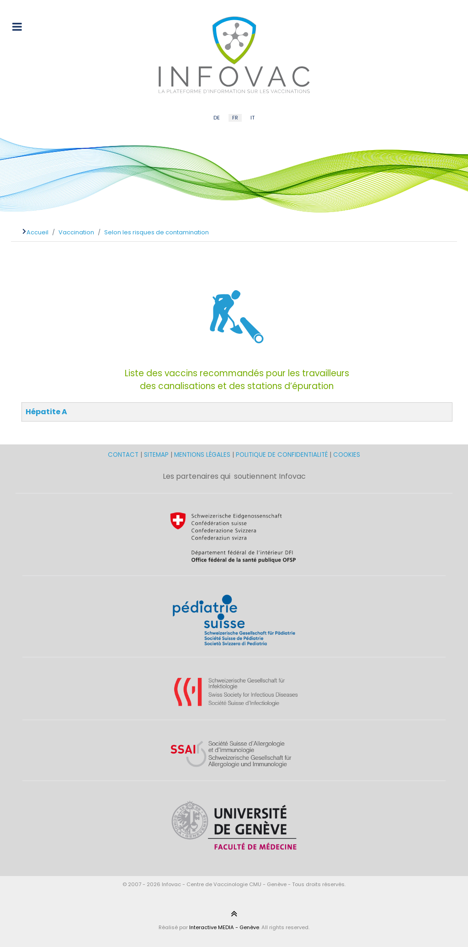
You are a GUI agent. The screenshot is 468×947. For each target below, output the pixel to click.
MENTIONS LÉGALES (202, 454)
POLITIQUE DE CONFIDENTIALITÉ (282, 454)
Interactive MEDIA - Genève (224, 927)
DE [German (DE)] (216, 117)
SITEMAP (157, 454)
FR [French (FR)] (235, 117)
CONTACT (124, 454)
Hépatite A (46, 411)
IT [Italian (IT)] (252, 117)
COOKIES (346, 454)
